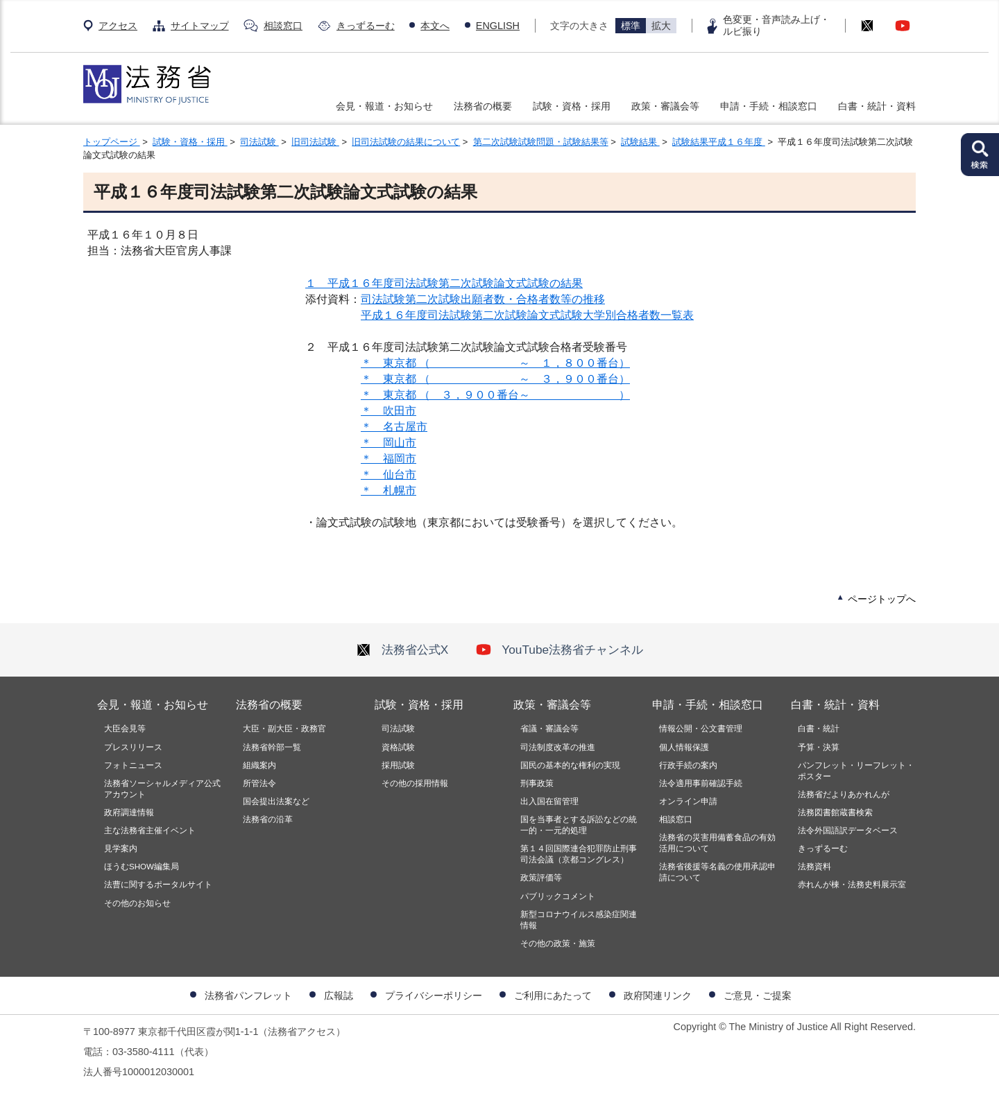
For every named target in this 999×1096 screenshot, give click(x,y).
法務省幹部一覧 (272, 747)
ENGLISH (498, 26)
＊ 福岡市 (388, 458)
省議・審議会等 (549, 728)
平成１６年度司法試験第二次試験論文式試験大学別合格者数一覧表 (527, 315)
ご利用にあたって (553, 995)
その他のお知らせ (137, 903)
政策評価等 (541, 877)
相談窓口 (283, 26)
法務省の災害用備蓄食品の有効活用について (717, 843)
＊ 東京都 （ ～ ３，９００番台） (495, 379)
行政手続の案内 (688, 765)
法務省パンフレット (248, 995)
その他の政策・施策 (557, 943)
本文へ (435, 26)
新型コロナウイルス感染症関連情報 (578, 920)
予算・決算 (818, 747)
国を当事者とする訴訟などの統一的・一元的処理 (578, 825)
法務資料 (814, 866)
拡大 (661, 25)
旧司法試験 (315, 142)
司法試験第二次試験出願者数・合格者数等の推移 (483, 299)
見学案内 (120, 848)
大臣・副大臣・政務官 (284, 728)
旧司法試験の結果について (406, 142)
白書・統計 (818, 728)
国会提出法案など (276, 801)
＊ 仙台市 (388, 474)
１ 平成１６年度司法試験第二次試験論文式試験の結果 (444, 283)
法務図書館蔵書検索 (835, 812)
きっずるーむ (365, 26)
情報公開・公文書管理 (700, 728)
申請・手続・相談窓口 (768, 106)
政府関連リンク (658, 995)
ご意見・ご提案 (758, 995)
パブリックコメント (557, 896)
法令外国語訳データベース (848, 830)
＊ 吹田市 (388, 411)
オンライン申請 (688, 801)
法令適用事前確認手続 (700, 783)
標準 (630, 25)
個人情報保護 (684, 747)
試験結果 (640, 142)
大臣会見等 (125, 728)
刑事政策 (537, 783)
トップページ (111, 142)
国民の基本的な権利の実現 (570, 765)
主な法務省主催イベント (150, 830)
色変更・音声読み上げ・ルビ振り (776, 25)
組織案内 (259, 765)
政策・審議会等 (665, 106)
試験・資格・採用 (571, 106)
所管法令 (259, 783)
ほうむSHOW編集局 (141, 866)
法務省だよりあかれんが (843, 794)
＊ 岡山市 (388, 443)
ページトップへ (882, 598)
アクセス (118, 26)
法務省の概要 (483, 106)
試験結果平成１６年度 (718, 142)
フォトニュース (133, 765)
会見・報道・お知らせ (384, 106)
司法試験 (259, 142)
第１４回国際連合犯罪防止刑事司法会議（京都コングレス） (578, 854)
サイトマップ (200, 26)
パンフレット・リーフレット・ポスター (856, 771)
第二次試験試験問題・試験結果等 (540, 142)
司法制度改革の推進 (557, 747)
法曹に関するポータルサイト (158, 884)
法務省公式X (402, 649)
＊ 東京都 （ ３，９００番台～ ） (495, 395)
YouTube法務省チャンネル (559, 649)
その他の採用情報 (415, 783)
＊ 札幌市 (388, 490)
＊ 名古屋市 (394, 427)
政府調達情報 (129, 812)
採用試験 (398, 765)
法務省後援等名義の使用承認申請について (717, 872)
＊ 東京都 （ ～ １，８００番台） (495, 363)
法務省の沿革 (268, 819)
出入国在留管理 (549, 801)
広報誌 (338, 995)
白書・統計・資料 (877, 106)
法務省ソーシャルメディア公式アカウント (162, 789)
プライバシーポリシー (433, 995)
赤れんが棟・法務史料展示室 (852, 884)
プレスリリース (133, 747)
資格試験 (398, 747)
